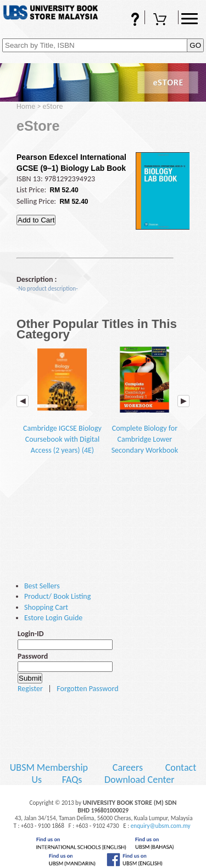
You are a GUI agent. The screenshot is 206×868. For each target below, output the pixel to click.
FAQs (128, 20)
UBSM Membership (50, 767)
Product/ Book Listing (57, 596)
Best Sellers (42, 586)
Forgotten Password (87, 688)
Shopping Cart (161, 20)
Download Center (139, 780)
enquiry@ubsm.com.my (161, 826)
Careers (128, 767)
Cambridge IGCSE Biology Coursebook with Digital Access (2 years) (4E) (62, 401)
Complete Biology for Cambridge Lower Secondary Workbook (145, 401)
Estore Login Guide (53, 617)
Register (30, 688)
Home (25, 106)
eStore (53, 106)
